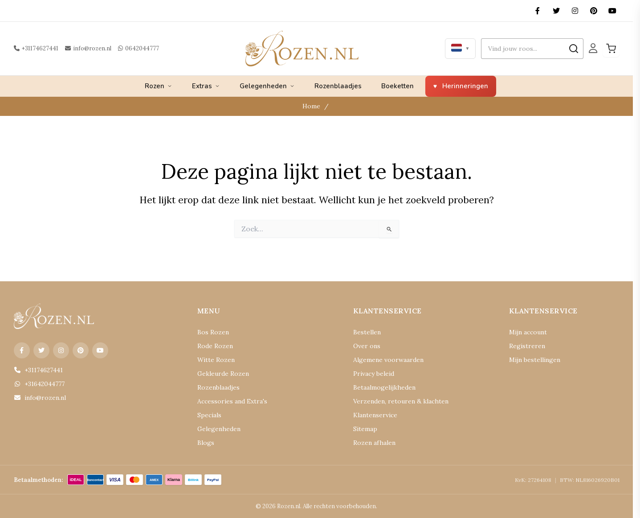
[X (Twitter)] (556, 11)
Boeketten (397, 86)
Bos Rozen (213, 332)
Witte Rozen (216, 360)
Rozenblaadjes (338, 86)
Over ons (366, 346)
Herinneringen (465, 86)
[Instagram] (575, 11)
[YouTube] (612, 11)
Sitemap (365, 429)
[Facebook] (537, 11)
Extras (206, 86)
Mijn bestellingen (534, 360)
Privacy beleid (373, 374)
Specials (209, 415)
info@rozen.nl (88, 48)
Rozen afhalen (374, 443)
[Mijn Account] (593, 48)
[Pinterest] (594, 11)
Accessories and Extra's (232, 401)
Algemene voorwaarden (388, 360)
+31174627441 (36, 48)
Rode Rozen (215, 346)
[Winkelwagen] (611, 48)
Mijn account (528, 332)
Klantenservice (375, 415)
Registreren (527, 346)
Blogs (205, 443)
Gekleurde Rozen (223, 374)
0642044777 (138, 48)
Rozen (158, 86)
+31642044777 (39, 384)
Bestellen (367, 332)
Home (311, 106)
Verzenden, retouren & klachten (400, 401)
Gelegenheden (267, 86)
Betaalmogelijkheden (384, 387)
